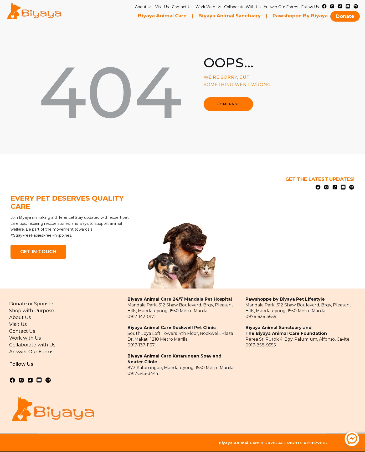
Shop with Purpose (31, 311)
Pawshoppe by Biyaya (300, 16)
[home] (34, 13)
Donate (345, 16)
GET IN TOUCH (38, 252)
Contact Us (182, 6)
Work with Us (208, 6)
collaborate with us (242, 6)
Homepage (228, 104)
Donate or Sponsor (31, 304)
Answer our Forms (281, 6)
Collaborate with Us (32, 345)
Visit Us (162, 6)
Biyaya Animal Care (162, 16)
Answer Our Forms (31, 352)
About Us (143, 6)
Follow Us (310, 6)
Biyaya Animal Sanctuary (229, 16)
